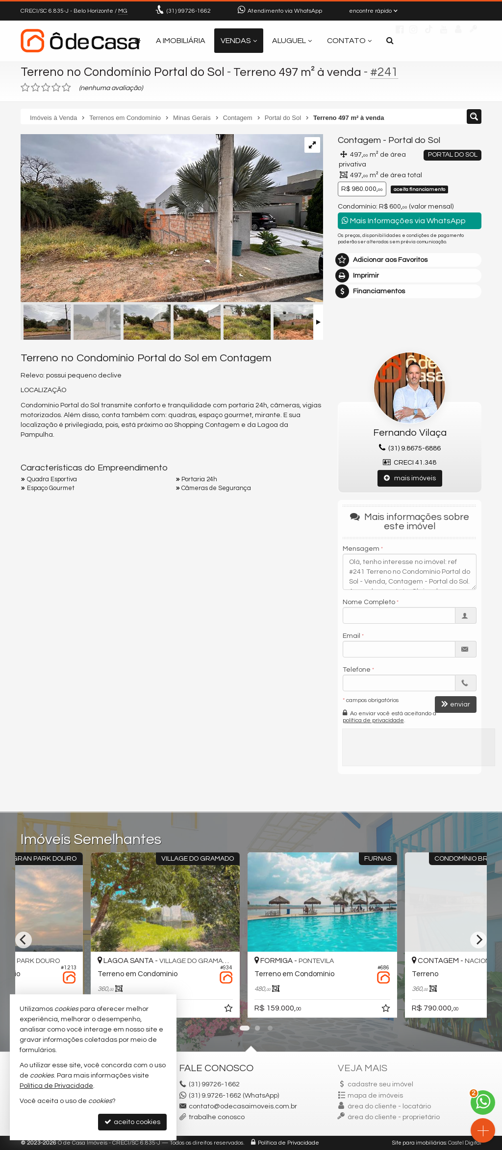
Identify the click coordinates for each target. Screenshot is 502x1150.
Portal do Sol (414, 140)
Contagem (359, 140)
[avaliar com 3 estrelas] (45, 88)
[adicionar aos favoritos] (315, 1010)
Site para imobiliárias (419, 1143)
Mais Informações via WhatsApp (404, 220)
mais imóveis (410, 478)
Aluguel (292, 41)
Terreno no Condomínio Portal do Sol (123, 72)
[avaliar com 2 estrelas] (35, 88)
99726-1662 (189, 11)
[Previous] (23, 940)
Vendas (239, 41)
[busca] (390, 40)
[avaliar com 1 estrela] (25, 88)
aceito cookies (132, 1122)
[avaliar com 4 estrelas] (56, 88)
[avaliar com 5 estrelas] (66, 88)
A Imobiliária (180, 41)
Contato (349, 41)
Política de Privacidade (288, 1143)
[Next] (478, 940)
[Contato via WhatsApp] (483, 1102)
